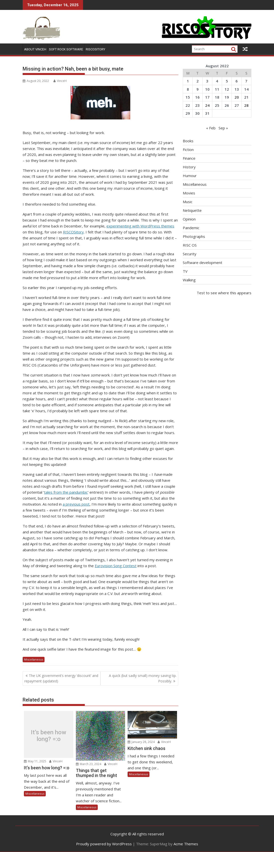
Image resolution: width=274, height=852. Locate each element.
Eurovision (103, 565)
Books (188, 140)
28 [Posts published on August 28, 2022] (246, 105)
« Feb (211, 127)
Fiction (188, 149)
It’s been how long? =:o (48, 735)
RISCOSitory (95, 49)
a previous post (76, 504)
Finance (189, 158)
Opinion (189, 219)
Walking (189, 279)
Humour (190, 175)
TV (185, 271)
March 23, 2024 (88, 764)
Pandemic (191, 227)
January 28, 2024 (141, 742)
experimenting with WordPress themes (140, 225)
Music (187, 201)
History (189, 166)
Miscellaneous (33, 659)
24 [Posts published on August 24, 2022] (207, 105)
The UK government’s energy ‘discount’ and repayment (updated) (61, 678)
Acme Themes (186, 843)
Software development (202, 262)
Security (189, 253)
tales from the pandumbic (66, 492)
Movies (189, 192)
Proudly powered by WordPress (104, 843)
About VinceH (35, 49)
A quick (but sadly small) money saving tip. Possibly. (143, 678)
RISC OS (190, 245)
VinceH (60, 81)
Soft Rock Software (66, 49)
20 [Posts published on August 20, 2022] (236, 97)
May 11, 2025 (35, 761)
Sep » (223, 127)
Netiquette (192, 210)
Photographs (194, 236)
